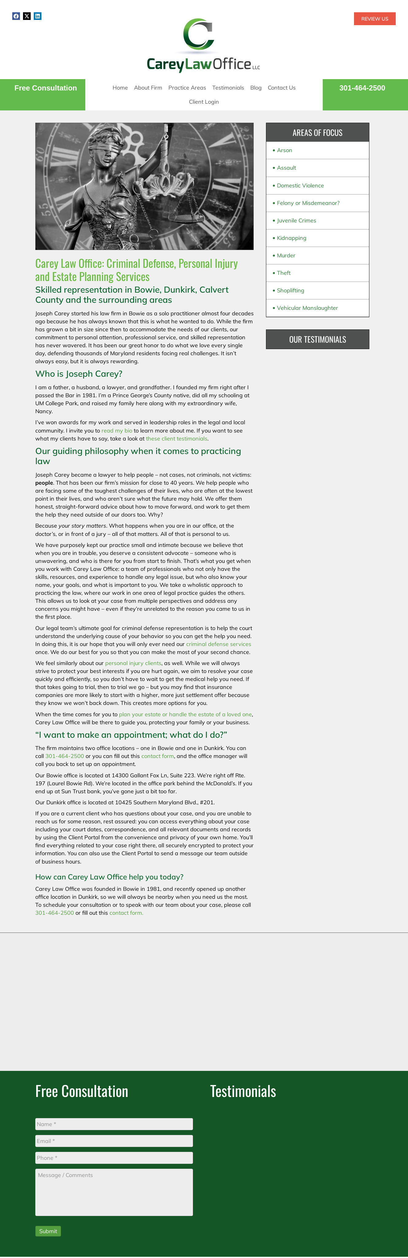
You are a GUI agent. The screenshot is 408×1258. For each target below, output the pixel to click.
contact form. (126, 912)
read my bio (117, 430)
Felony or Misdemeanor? (308, 202)
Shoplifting (290, 290)
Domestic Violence (300, 185)
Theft (284, 272)
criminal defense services (218, 644)
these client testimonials (176, 438)
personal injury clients (133, 663)
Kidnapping (291, 237)
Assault (286, 167)
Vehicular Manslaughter (307, 307)
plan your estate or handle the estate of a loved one (185, 714)
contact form (157, 756)
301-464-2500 (362, 88)
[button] (16, 16)
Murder (286, 255)
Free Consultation (45, 88)
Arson (284, 150)
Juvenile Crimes (296, 220)
